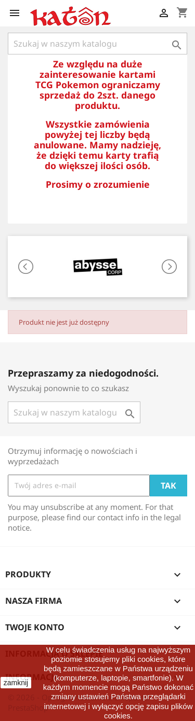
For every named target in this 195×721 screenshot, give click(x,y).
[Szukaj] (97, 43)
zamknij (16, 682)
